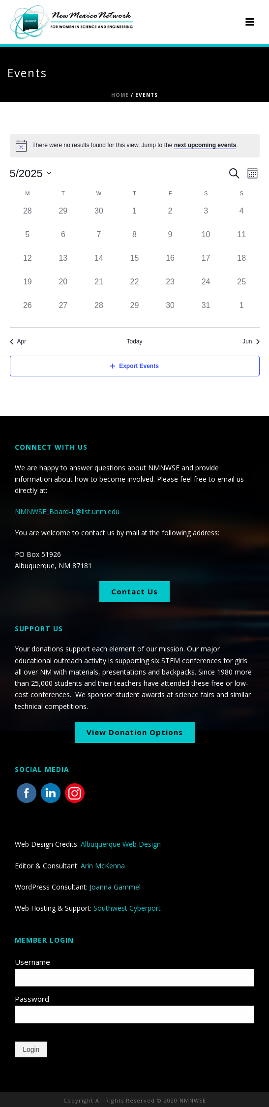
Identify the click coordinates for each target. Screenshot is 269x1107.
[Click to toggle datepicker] (30, 173)
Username (32, 962)
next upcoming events (205, 145)
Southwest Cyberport (127, 908)
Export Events (134, 366)
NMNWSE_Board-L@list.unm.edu (67, 511)
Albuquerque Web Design (121, 844)
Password (32, 999)
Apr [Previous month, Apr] (18, 341)
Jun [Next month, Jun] (250, 341)
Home (120, 95)
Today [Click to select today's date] (134, 341)
